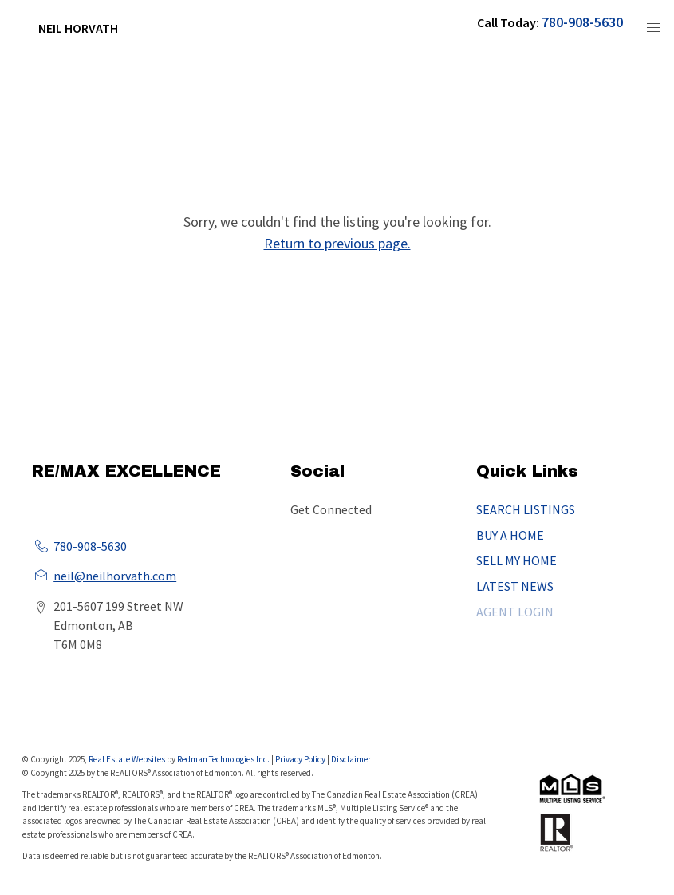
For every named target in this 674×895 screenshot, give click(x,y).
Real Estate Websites (128, 759)
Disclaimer (351, 759)
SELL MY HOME (516, 560)
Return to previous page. (337, 243)
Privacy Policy (300, 759)
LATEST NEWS (515, 586)
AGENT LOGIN (515, 612)
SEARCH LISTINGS (525, 509)
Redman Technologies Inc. (224, 759)
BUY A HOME (510, 535)
